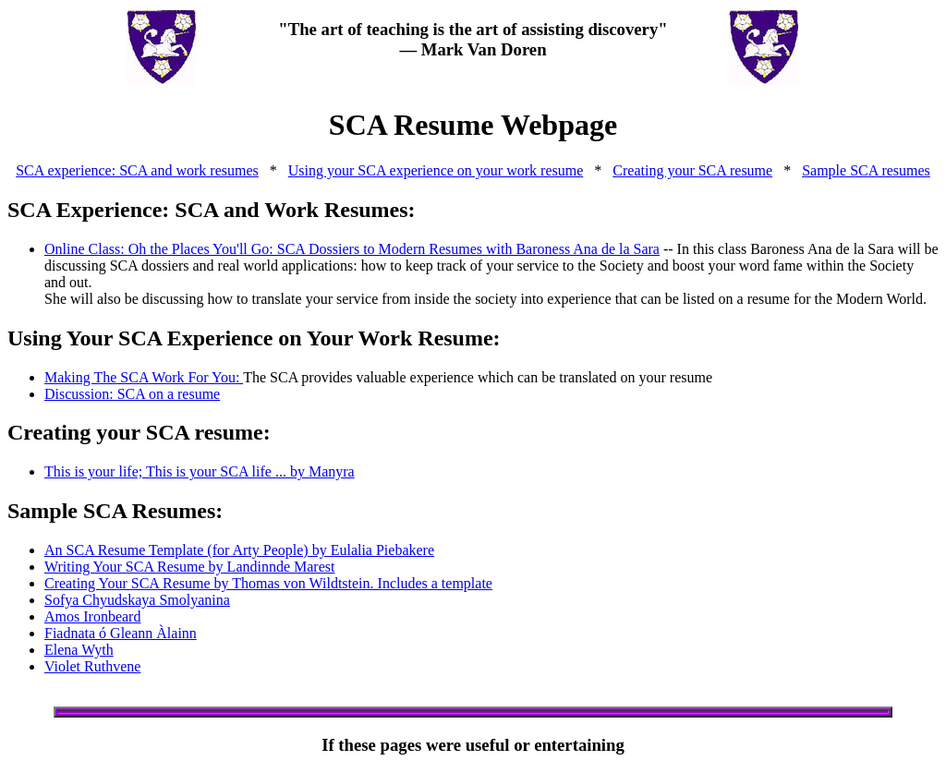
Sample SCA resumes (866, 170)
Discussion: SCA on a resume (132, 394)
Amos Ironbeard (92, 616)
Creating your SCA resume (692, 170)
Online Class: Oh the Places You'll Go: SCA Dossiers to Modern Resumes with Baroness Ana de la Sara (352, 249)
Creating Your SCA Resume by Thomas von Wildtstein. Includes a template (268, 583)
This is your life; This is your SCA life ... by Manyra (199, 471)
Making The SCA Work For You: (143, 377)
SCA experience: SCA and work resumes (137, 170)
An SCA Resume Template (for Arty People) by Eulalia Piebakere (239, 550)
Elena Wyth (79, 650)
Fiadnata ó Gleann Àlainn (120, 633)
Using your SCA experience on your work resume (436, 170)
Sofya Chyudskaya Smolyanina (137, 600)
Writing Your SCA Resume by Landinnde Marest (189, 566)
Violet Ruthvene (92, 666)
